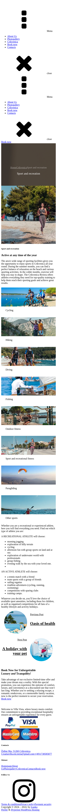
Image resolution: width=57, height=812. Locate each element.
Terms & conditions (11, 804)
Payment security (43, 804)
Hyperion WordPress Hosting (25, 809)
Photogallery (13, 39)
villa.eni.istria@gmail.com (21, 754)
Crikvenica (12, 41)
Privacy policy (28, 804)
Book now (12, 44)
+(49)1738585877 (43, 754)
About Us (12, 36)
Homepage (6, 766)
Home (13, 167)
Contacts (11, 47)
